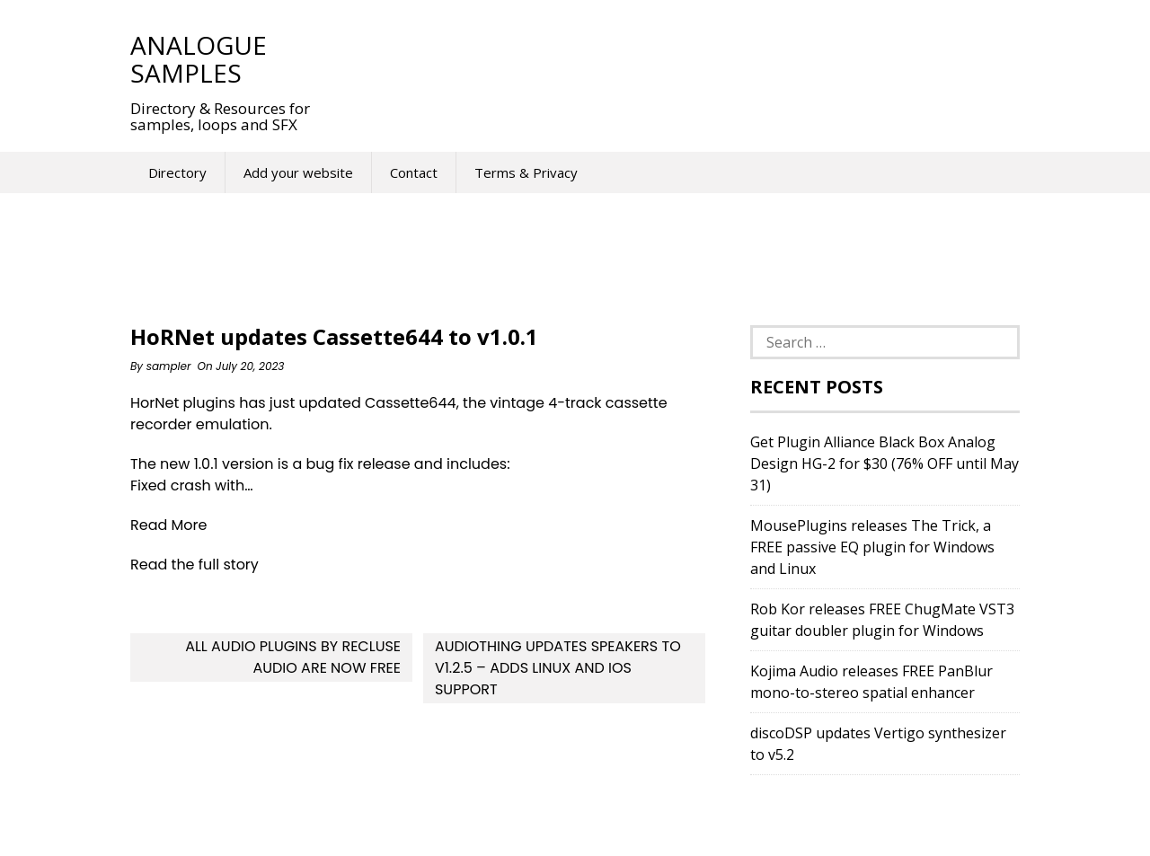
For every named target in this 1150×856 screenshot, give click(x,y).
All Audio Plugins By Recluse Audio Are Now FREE (293, 657)
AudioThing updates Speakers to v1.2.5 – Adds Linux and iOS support (558, 668)
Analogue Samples (198, 59)
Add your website (298, 172)
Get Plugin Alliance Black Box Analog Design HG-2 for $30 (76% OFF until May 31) (884, 463)
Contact (414, 172)
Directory (177, 172)
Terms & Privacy (526, 172)
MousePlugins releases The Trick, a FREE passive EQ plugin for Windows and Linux (872, 547)
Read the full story (194, 564)
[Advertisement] (664, 58)
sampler (168, 366)
